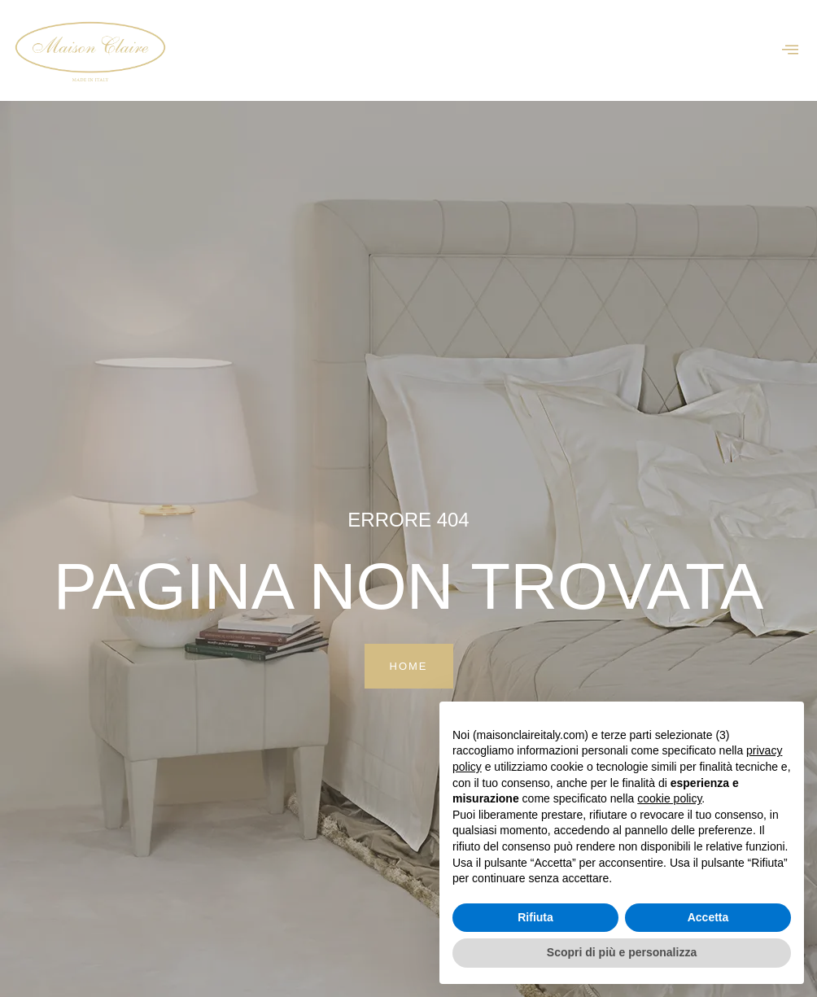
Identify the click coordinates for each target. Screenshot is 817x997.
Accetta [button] (708, 917)
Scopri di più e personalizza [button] (622, 952)
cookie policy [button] (669, 798)
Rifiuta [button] (535, 917)
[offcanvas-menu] (790, 50)
